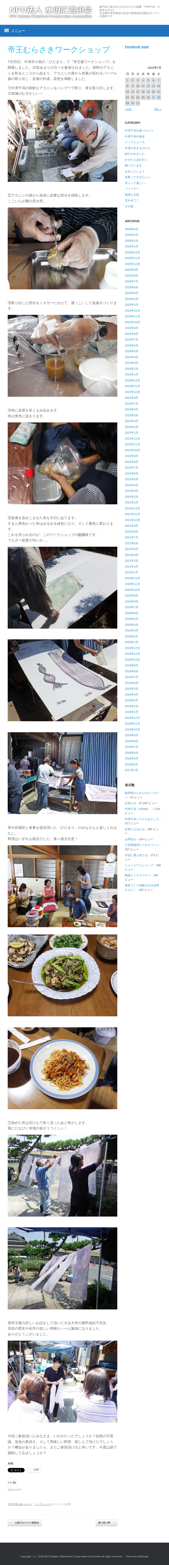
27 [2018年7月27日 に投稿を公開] (153, 97)
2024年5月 (131, 351)
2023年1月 (131, 432)
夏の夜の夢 (106, 1523)
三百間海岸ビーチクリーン (142, 845)
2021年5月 (131, 549)
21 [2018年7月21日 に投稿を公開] (158, 91)
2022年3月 (131, 490)
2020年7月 (131, 607)
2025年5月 (131, 293)
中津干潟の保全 (135, 136)
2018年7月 (131, 746)
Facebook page (137, 47)
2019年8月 (131, 671)
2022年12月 (132, 438)
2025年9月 (131, 269)
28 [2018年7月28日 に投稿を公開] (158, 97)
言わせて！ (132, 200)
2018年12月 (132, 717)
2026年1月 (131, 246)
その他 (129, 206)
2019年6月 (131, 683)
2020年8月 (131, 601)
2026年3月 (131, 234)
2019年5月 (131, 688)
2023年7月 (131, 403)
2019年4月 (131, 694)
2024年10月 (132, 322)
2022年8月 (131, 461)
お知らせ (130, 803)
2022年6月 (131, 473)
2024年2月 (131, 368)
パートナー (132, 188)
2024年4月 (131, 357)
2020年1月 (131, 642)
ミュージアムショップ (139, 865)
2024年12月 (132, 310)
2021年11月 (132, 514)
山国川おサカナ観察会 (24, 1523)
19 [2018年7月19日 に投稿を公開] (148, 91)
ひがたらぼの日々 (136, 159)
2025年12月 (132, 252)
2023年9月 (131, 397)
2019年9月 (131, 665)
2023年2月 (131, 427)
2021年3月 (131, 560)
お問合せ (130, 839)
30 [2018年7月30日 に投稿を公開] (132, 103)
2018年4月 (131, 764)
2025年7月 (131, 281)
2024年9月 (131, 328)
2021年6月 (131, 543)
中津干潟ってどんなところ (142, 819)
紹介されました (135, 153)
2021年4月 (131, 555)
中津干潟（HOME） (138, 809)
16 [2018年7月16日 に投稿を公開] (132, 91)
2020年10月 (132, 589)
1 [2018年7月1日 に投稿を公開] (127, 80)
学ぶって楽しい (135, 183)
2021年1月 (131, 572)
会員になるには (135, 829)
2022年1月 (131, 502)
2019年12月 (132, 648)
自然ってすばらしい (138, 177)
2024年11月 (132, 316)
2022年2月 (131, 496)
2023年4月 (131, 421)
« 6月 (128, 109)
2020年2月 (131, 636)
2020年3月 (131, 630)
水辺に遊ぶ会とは (136, 855)
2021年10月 (132, 520)
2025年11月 (132, 258)
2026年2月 (131, 240)
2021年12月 (132, 508)
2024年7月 (131, 339)
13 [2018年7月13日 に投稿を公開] (153, 86)
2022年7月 (131, 467)
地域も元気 (132, 194)
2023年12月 (132, 380)
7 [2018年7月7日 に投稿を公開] (159, 80)
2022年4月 (131, 485)
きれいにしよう (135, 171)
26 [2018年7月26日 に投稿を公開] (148, 97)
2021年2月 (131, 566)
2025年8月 (131, 275)
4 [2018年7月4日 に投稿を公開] (143, 80)
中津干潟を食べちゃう (20, 1504)
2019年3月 (131, 700)
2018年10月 (132, 729)
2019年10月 (132, 659)
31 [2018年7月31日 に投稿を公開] (137, 103)
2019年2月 (131, 706)
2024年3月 (131, 362)
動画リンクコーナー (138, 875)
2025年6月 (131, 287)
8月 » (157, 109)
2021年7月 (131, 537)
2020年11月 (132, 584)
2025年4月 (131, 299)
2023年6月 (131, 409)
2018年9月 (131, 735)
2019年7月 (131, 677)
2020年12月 (132, 578)
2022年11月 (132, 444)
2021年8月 (131, 531)
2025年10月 (132, 264)
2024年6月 (131, 345)
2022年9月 (131, 456)
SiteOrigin (143, 1556)
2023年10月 (132, 392)
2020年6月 (131, 613)
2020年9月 (131, 595)
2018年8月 (131, 741)
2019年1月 (131, 712)
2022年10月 (132, 450)
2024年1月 (131, 374)
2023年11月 (132, 386)
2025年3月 (131, 304)
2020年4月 (131, 624)
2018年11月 (132, 723)
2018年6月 (131, 752)
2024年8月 (131, 333)
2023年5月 (131, 415)
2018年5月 (131, 758)
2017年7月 (131, 770)
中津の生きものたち (138, 148)
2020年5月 (131, 618)
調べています (133, 165)
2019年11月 (132, 653)
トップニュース (42, 1504)
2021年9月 (131, 525)
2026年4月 (131, 229)
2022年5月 (131, 479)
